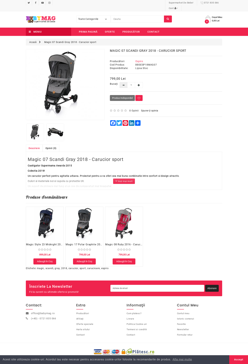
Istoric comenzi (185, 314)
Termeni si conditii (137, 325)
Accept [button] (238, 359)
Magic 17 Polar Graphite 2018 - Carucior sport (95, 238)
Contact (153, 26)
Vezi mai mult (123, 175)
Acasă (33, 36)
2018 (64, 264)
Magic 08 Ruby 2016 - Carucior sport (128, 238)
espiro (105, 264)
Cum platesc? (134, 309)
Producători (82, 309)
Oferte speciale (84, 320)
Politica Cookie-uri (137, 320)
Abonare (211, 284)
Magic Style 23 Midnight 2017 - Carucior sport (55, 238)
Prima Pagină (88, 26)
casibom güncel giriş (27, 274)
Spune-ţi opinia (149, 105)
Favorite (181, 320)
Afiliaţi (80, 314)
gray (57, 264)
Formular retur (185, 330)
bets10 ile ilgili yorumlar (110, 274)
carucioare (93, 264)
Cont (214, 2)
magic (40, 264)
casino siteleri (8, 274)
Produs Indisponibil (122, 92)
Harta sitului (83, 325)
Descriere (34, 142)
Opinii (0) (50, 142)
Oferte (110, 26)
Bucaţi (112, 78)
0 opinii (134, 105)
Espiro (139, 55)
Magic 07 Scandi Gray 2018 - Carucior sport (70, 36)
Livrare (130, 314)
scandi (49, 264)
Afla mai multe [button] (182, 359)
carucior (73, 264)
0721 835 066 (193, 2)
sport (83, 264)
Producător (131, 26)
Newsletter (183, 325)
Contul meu (183, 309)
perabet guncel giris (86, 274)
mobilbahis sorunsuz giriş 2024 (57, 274)
